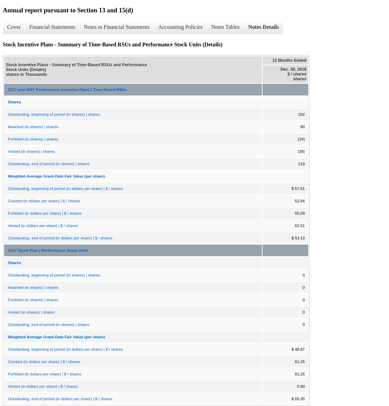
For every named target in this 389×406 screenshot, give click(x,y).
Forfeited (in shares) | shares (33, 139)
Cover (14, 27)
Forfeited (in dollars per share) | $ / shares (44, 213)
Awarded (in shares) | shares (33, 127)
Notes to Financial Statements (117, 27)
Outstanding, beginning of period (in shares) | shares (54, 114)
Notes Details (263, 27)
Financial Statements (52, 27)
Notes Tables (225, 27)
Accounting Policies (180, 27)
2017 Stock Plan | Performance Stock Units (48, 250)
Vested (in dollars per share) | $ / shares (43, 226)
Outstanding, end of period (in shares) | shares (48, 164)
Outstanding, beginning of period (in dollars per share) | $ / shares (65, 189)
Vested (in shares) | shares (31, 151)
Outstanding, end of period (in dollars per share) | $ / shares (60, 238)
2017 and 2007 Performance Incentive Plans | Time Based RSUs (67, 90)
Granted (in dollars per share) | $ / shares (44, 201)
